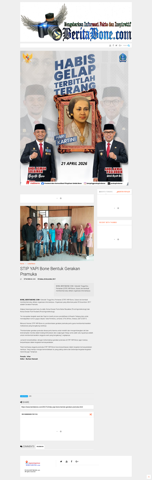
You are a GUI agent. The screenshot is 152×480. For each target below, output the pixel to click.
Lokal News (31, 264)
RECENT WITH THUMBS (108, 222)
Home (22, 264)
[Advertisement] (57, 377)
